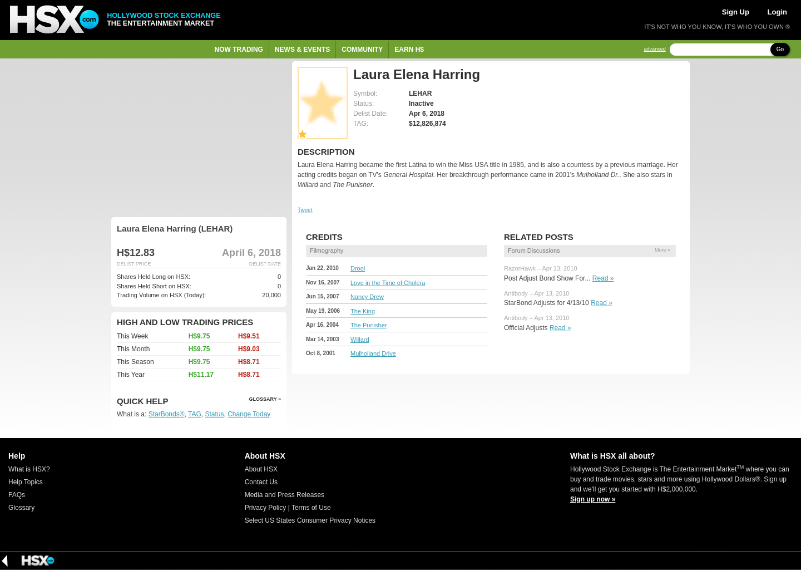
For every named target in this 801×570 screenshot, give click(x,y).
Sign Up (735, 12)
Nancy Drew (367, 296)
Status (214, 414)
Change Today (249, 414)
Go (780, 49)
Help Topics (25, 482)
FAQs (16, 495)
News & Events (302, 49)
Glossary (21, 508)
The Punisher (368, 325)
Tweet (305, 210)
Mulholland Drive (373, 353)
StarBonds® (167, 414)
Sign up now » (592, 499)
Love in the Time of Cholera (388, 282)
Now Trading (239, 49)
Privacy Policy (265, 508)
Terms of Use (311, 508)
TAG (194, 414)
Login (777, 12)
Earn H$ (409, 49)
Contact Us (261, 482)
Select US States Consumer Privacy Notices (310, 520)
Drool (357, 268)
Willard (359, 339)
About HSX (261, 469)
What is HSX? (29, 469)
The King (362, 311)
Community (362, 49)
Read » (603, 278)
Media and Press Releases (284, 495)
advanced (655, 49)
